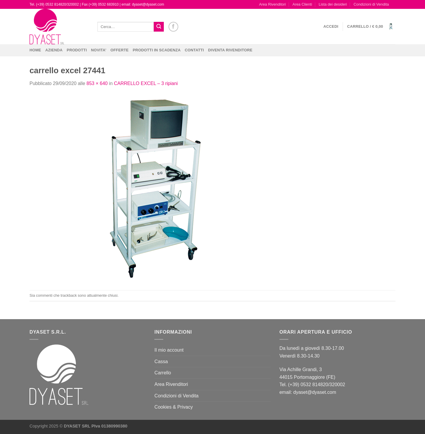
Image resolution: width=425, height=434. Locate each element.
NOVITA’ (98, 50)
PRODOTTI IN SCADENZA (157, 50)
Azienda (54, 50)
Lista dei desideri (333, 4)
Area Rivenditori (272, 4)
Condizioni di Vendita (371, 4)
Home (35, 50)
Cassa (161, 361)
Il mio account (169, 350)
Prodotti (77, 50)
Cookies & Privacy (173, 406)
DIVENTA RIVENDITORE (230, 50)
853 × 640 (97, 83)
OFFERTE (119, 50)
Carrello (162, 372)
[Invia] (159, 27)
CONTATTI (194, 50)
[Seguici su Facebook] (173, 27)
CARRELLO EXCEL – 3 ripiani (146, 83)
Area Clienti (302, 4)
